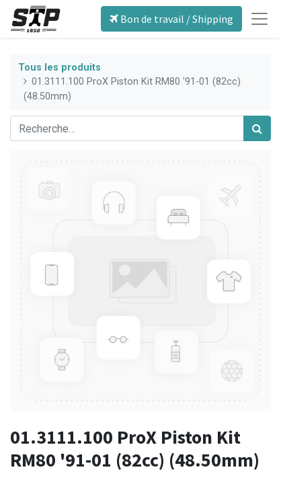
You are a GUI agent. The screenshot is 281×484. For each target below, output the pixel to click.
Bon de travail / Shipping (171, 19)
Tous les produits (59, 67)
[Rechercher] (257, 128)
